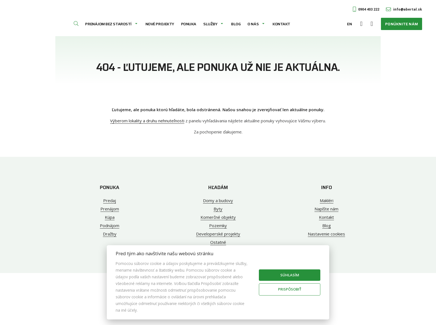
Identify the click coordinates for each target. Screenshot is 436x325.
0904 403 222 (366, 9)
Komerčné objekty (218, 217)
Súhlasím (289, 274)
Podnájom (109, 225)
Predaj (109, 200)
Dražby (110, 234)
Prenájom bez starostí (108, 24)
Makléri (326, 200)
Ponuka (188, 24)
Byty (218, 209)
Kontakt (281, 24)
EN (349, 24)
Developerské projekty (218, 234)
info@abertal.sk (404, 9)
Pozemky (218, 225)
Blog (236, 24)
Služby (210, 24)
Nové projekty (159, 24)
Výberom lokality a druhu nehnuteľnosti (147, 120)
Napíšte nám (326, 209)
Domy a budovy (218, 200)
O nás (253, 24)
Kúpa (110, 217)
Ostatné (218, 242)
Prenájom (109, 209)
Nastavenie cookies (326, 234)
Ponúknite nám (401, 24)
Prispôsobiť (289, 289)
